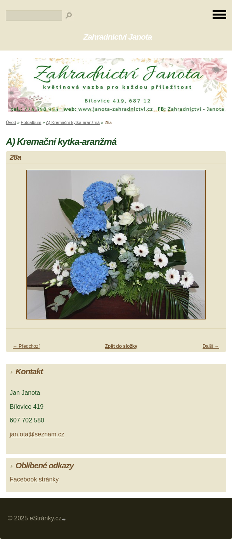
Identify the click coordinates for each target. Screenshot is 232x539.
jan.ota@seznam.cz (37, 434)
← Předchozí (26, 346)
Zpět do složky (121, 346)
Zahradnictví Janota (117, 36)
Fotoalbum (31, 122)
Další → (211, 346)
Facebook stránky (34, 479)
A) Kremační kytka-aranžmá (73, 122)
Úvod (11, 122)
